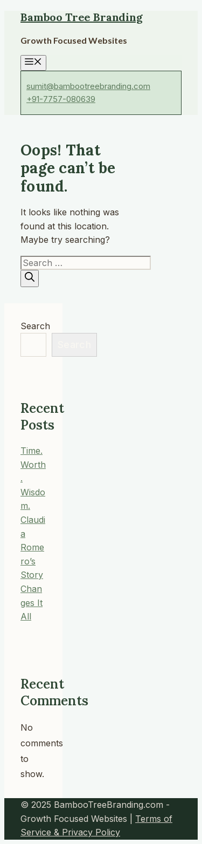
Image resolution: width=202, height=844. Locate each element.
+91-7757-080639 (60, 99)
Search (35, 326)
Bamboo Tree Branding (81, 17)
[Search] (29, 278)
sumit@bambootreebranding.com (88, 86)
